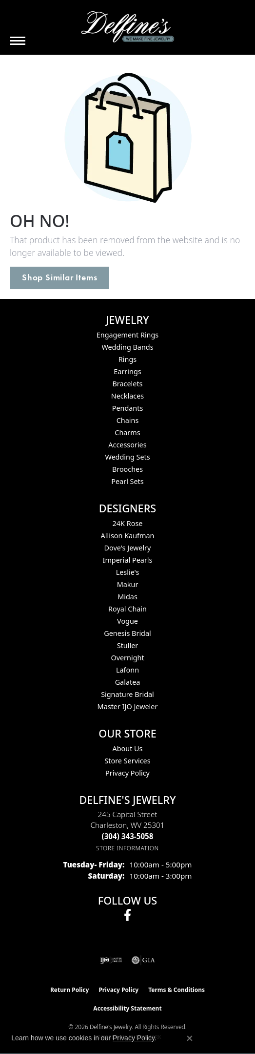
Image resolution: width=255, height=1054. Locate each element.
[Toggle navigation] (17, 41)
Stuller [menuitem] (127, 645)
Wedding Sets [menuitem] (127, 457)
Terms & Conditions (176, 990)
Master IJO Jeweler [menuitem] (128, 706)
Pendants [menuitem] (127, 408)
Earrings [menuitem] (127, 371)
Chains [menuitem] (128, 420)
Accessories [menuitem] (127, 444)
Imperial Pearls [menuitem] (128, 560)
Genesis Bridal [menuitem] (127, 633)
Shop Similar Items (59, 277)
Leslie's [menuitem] (127, 572)
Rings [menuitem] (127, 359)
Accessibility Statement (127, 1008)
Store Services (127, 760)
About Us (128, 748)
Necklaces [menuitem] (127, 396)
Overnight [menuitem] (127, 657)
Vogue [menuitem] (127, 621)
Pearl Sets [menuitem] (127, 481)
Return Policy (69, 990)
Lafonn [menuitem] (127, 670)
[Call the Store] (128, 836)
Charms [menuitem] (127, 432)
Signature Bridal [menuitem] (127, 694)
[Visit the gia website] (143, 960)
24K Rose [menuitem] (128, 523)
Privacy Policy (127, 773)
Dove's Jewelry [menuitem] (127, 547)
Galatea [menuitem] (127, 682)
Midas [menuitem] (127, 596)
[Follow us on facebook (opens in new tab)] (127, 915)
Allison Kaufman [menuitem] (128, 535)
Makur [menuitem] (127, 584)
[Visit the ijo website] (111, 960)
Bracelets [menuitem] (127, 383)
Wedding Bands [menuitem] (127, 347)
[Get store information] (127, 848)
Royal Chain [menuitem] (127, 608)
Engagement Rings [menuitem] (128, 334)
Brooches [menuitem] (127, 469)
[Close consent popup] (190, 1038)
